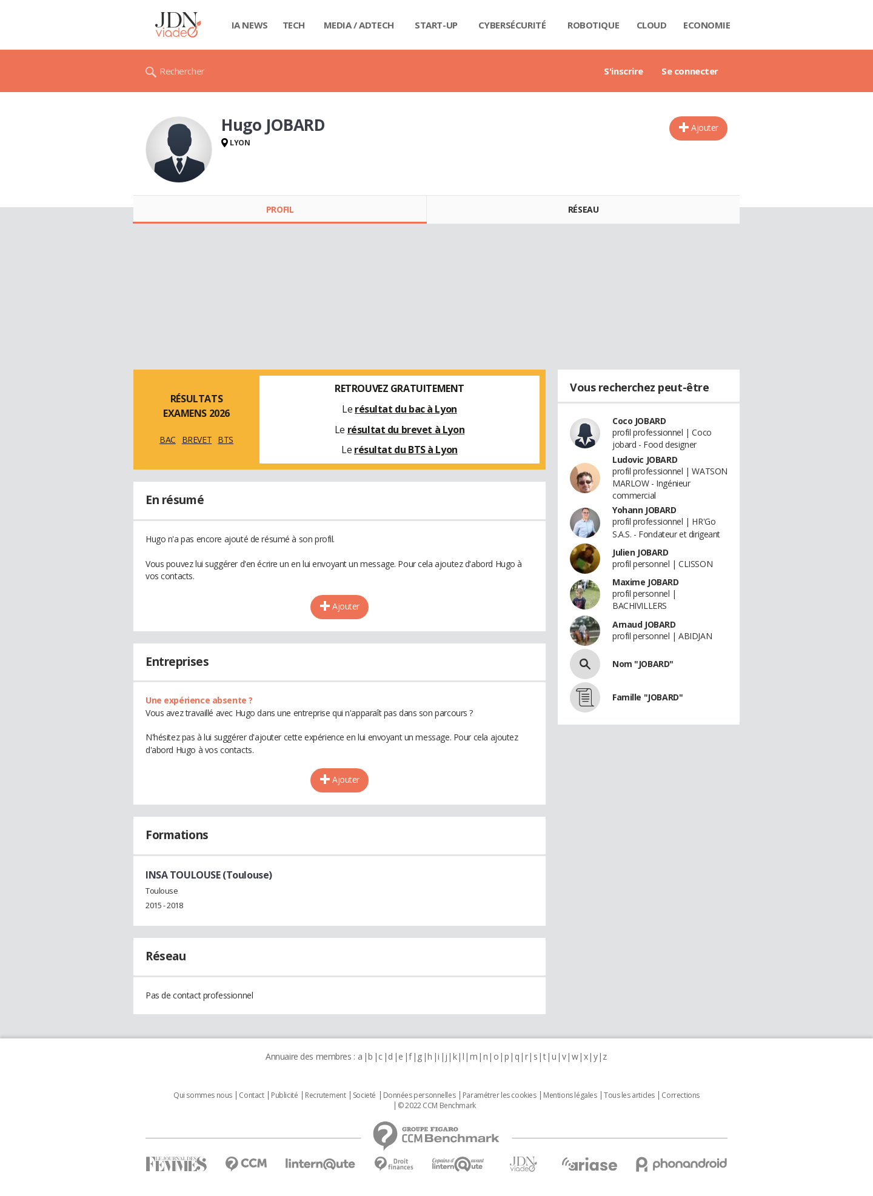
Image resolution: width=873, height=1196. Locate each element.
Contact (251, 1095)
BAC (167, 439)
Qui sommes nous (202, 1095)
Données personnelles (419, 1095)
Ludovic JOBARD (644, 459)
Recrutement (325, 1095)
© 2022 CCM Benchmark (437, 1105)
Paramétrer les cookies (500, 1095)
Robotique (593, 25)
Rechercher (182, 71)
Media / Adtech (359, 25)
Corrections (680, 1095)
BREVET (197, 439)
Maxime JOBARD (645, 582)
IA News (250, 25)
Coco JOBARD (639, 421)
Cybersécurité (512, 25)
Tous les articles (629, 1095)
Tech (294, 25)
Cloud (652, 25)
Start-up (436, 25)
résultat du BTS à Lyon (406, 449)
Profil (279, 209)
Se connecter (689, 71)
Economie (707, 25)
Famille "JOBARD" (647, 697)
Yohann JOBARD (644, 510)
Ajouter (704, 127)
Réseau (583, 209)
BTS (225, 439)
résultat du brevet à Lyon (406, 429)
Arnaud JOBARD (644, 624)
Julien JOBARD (640, 552)
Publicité (284, 1095)
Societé (364, 1095)
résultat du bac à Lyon (406, 409)
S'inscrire (623, 71)
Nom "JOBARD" (643, 663)
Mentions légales (570, 1095)
